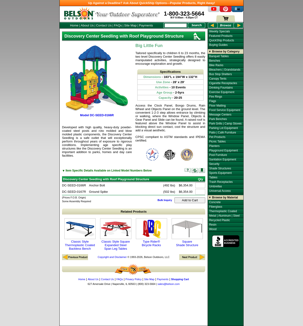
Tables (213, 177)
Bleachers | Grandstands (224, 69)
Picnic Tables (217, 141)
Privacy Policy (133, 279)
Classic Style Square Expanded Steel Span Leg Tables (115, 234)
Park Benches (218, 119)
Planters (214, 146)
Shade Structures (220, 168)
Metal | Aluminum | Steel (224, 215)
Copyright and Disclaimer (112, 257)
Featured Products (220, 36)
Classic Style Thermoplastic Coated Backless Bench (80, 234)
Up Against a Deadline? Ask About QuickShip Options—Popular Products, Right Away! (151, 3)
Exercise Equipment (221, 92)
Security (214, 164)
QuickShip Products (221, 40)
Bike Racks (216, 65)
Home (74, 25)
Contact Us (104, 25)
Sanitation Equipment (222, 159)
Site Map (130, 25)
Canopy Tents (217, 78)
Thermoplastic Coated (223, 211)
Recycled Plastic (219, 220)
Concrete (215, 202)
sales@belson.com (169, 284)
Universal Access (220, 191)
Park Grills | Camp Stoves (225, 123)
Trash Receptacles (221, 182)
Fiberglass (215, 206)
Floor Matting (217, 105)
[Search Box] (176, 25)
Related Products (134, 211)
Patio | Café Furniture (222, 132)
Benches (214, 60)
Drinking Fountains (221, 87)
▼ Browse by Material (223, 197)
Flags (212, 101)
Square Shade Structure (187, 232)
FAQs (118, 25)
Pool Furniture (218, 155)
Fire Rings (215, 96)
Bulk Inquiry (164, 200)
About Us (87, 25)
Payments (146, 25)
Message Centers (220, 114)
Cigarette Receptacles (223, 83)
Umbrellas (215, 186)
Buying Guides (218, 45)
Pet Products (217, 137)
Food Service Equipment (224, 110)
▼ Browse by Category (224, 51)
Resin (212, 224)
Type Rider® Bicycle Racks (151, 232)
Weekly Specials (219, 31)
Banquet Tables (219, 56)
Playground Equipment (223, 150)
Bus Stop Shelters (220, 74)
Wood (212, 229)
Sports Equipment (220, 173)
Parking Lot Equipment (223, 128)
